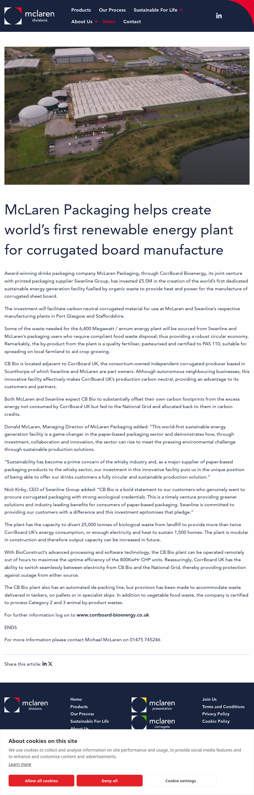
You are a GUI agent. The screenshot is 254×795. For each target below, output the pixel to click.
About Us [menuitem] (81, 21)
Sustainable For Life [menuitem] (155, 10)
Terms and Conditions (223, 707)
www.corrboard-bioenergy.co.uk (113, 615)
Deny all (110, 780)
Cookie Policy (216, 721)
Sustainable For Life (89, 721)
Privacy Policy (215, 714)
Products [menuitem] (81, 10)
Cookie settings (180, 780)
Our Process (82, 714)
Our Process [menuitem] (112, 10)
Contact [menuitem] (132, 21)
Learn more (20, 764)
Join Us (209, 699)
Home (76, 699)
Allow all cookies (41, 780)
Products (79, 707)
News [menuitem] (109, 21)
